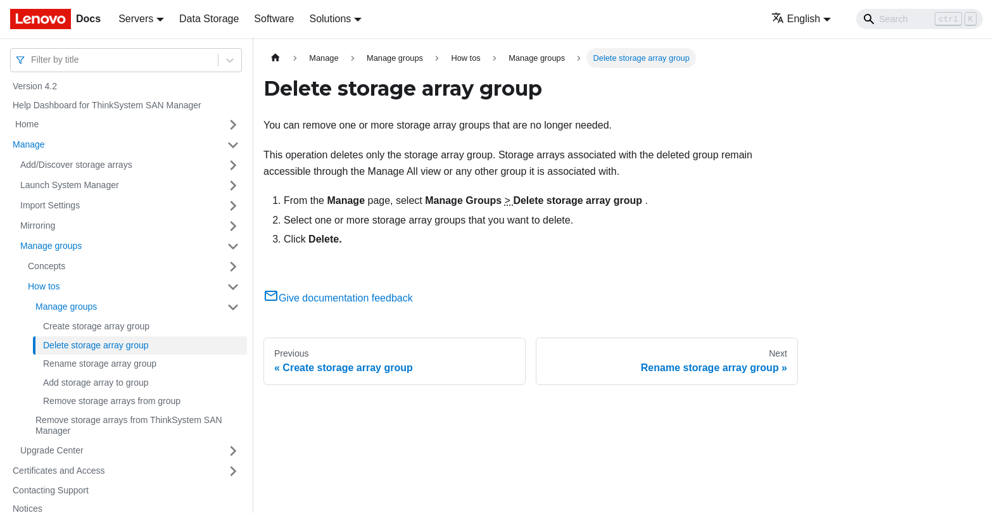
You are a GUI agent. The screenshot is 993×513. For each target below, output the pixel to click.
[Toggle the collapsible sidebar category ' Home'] (233, 125)
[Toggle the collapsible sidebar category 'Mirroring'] (233, 226)
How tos (44, 286)
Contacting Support (51, 490)
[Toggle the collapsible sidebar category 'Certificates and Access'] (233, 471)
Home (26, 124)
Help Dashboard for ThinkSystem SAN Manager (107, 105)
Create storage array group (96, 326)
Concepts (46, 266)
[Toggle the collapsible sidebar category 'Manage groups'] (233, 246)
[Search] (919, 19)
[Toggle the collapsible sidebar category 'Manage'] (233, 145)
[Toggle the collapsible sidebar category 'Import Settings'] (233, 206)
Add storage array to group (96, 382)
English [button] (795, 18)
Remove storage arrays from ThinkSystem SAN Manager (128, 425)
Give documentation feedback (338, 298)
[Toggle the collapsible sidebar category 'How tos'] (233, 287)
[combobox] (32, 60)
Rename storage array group (99, 363)
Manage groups (51, 246)
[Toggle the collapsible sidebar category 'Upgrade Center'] (233, 451)
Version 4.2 (35, 86)
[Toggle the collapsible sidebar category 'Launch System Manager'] (233, 185)
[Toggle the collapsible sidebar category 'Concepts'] (233, 266)
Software (274, 18)
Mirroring (37, 225)
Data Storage (209, 18)
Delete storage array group (96, 345)
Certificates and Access (59, 471)
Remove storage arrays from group (111, 401)
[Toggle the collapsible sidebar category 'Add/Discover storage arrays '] (233, 165)
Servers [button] (135, 18)
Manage (29, 144)
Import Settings (50, 205)
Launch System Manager (69, 185)
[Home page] (275, 58)
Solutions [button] (330, 18)
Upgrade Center (52, 450)
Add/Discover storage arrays (76, 165)
